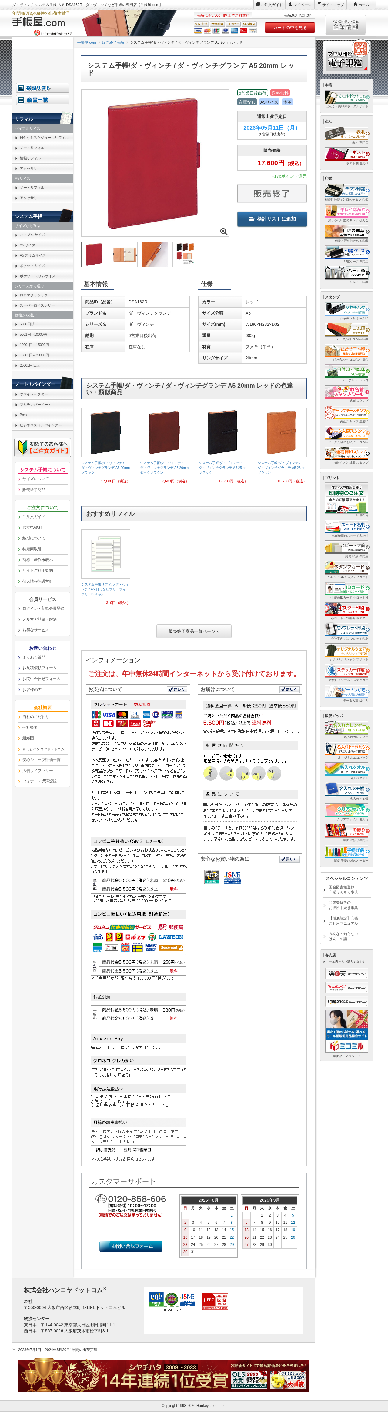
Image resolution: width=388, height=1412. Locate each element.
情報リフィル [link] (30, 158)
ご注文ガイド (272, 5)
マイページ (302, 5)
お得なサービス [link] (35, 630)
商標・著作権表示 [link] (37, 559)
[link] (105, 448)
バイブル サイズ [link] (32, 235)
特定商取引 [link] (32, 549)
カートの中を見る (290, 27)
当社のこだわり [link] (35, 716)
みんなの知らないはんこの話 (343, 936)
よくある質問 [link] (33, 657)
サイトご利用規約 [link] (37, 570)
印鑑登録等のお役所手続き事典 (343, 905)
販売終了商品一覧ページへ (194, 631)
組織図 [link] (28, 738)
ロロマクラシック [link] (34, 295)
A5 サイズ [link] (27, 245)
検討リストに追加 (272, 219)
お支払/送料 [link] (32, 527)
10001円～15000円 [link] (34, 345)
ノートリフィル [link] (32, 148)
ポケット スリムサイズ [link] (37, 276)
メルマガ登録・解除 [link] (39, 619)
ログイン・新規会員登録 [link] (43, 608)
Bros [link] (23, 415)
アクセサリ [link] (28, 168)
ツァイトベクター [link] (34, 394)
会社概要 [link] (30, 727)
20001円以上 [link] (29, 365)
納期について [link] (33, 538)
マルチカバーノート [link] (35, 404)
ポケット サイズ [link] (32, 266)
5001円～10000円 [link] (33, 334)
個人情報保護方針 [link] (37, 581)
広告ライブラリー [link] (37, 770)
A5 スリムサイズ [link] (33, 255)
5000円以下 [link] (29, 324)
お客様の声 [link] (32, 689)
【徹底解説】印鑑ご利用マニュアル (343, 921)
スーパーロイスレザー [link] (37, 305)
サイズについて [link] (35, 478)
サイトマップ (333, 5)
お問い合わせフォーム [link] (41, 678)
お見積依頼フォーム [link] (39, 668)
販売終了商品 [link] (33, 489)
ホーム (363, 5)
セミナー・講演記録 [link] (39, 781)
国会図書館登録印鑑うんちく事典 (343, 889)
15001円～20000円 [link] (34, 355)
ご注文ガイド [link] (33, 516)
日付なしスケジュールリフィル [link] (44, 137)
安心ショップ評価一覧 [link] (41, 759)
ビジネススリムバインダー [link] (41, 425)
